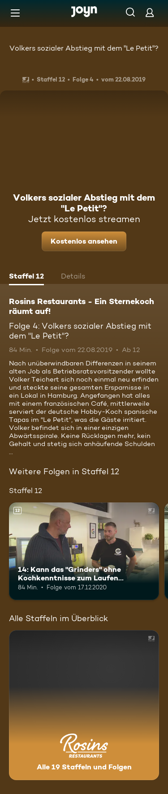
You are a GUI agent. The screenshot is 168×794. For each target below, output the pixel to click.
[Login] (149, 12)
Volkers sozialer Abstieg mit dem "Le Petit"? (84, 48)
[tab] (26, 277)
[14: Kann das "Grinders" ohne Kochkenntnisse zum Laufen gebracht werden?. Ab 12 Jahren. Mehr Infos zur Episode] (84, 551)
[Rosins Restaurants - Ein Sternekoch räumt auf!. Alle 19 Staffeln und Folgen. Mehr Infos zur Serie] (84, 705)
